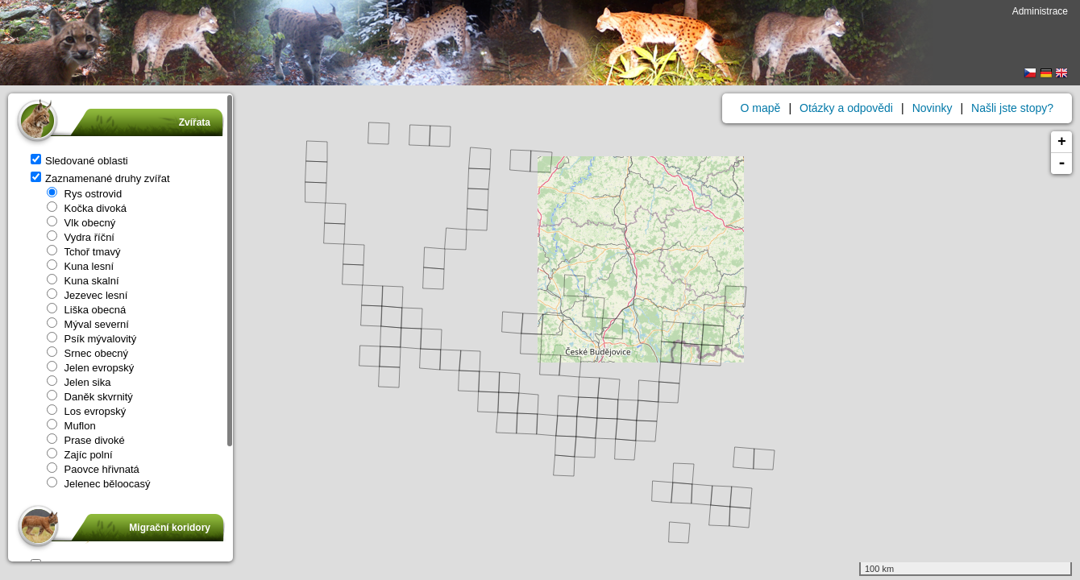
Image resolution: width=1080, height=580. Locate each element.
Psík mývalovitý (91, 339)
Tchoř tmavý (83, 252)
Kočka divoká (87, 208)
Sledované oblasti (79, 161)
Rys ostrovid (84, 194)
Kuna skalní (83, 281)
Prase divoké (86, 440)
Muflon (71, 426)
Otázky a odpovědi (846, 108)
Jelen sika (78, 382)
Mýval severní (88, 324)
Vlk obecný (81, 223)
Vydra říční (80, 237)
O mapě (761, 108)
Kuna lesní (80, 266)
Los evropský (86, 411)
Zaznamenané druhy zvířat (100, 178)
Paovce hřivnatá (93, 469)
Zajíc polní (80, 455)
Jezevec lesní (87, 295)
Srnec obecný (87, 353)
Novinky (932, 108)
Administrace (1040, 11)
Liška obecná (86, 310)
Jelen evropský (90, 368)
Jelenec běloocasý (99, 484)
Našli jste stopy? (1012, 108)
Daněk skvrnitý (90, 397)
